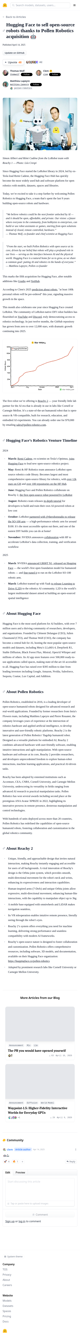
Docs (6, 1321)
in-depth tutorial (52, 501)
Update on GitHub (14, 52)
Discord (37, 316)
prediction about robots (44, 289)
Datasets (8, 1306)
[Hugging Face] (5, 1331)
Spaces (7, 1311)
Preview (20, 1172)
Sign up (10, 1221)
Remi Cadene (25, 458)
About (6, 1280)
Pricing (7, 1316)
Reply (71, 1161)
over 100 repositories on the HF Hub (46, 483)
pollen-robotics (23, 88)
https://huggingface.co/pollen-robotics (29, 961)
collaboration (51, 537)
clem (10, 1149)
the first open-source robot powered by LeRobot (46, 495)
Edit (7, 1172)
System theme (13, 1256)
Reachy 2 (43, 400)
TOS (5, 1269)
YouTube (23, 316)
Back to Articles (14, 17)
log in (22, 1221)
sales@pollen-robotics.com (31, 424)
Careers (7, 1285)
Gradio (22, 281)
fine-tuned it (30, 572)
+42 (40, 62)
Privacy (7, 1274)
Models (7, 1300)
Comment (40, 1214)
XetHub (35, 281)
